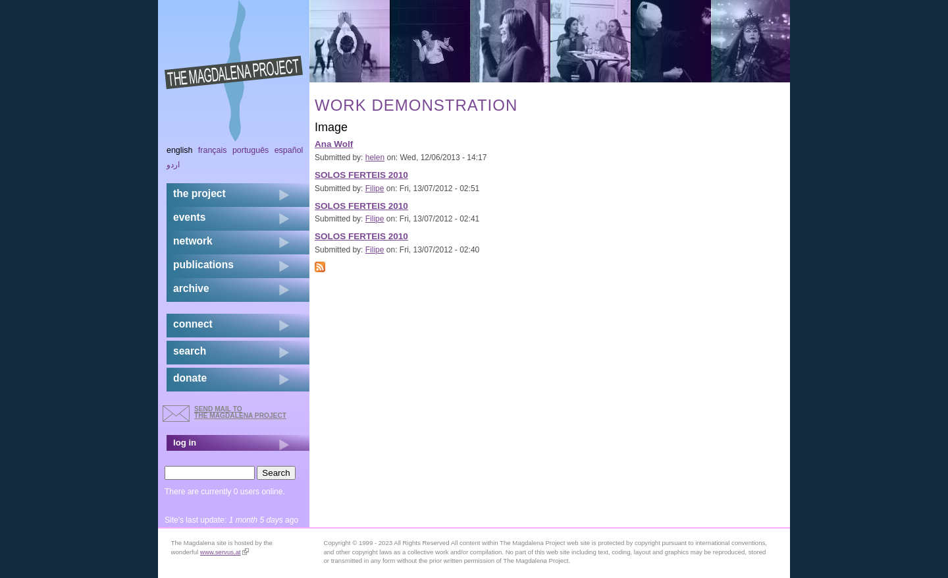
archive (191, 288)
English (180, 150)
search (189, 351)
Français (212, 150)
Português (250, 150)
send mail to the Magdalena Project (240, 412)
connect (193, 324)
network (193, 240)
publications (203, 264)
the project (199, 193)
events (189, 217)
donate (190, 378)
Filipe (374, 188)
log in (184, 443)
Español (289, 150)
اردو (173, 164)
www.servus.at (224, 552)
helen (374, 157)
